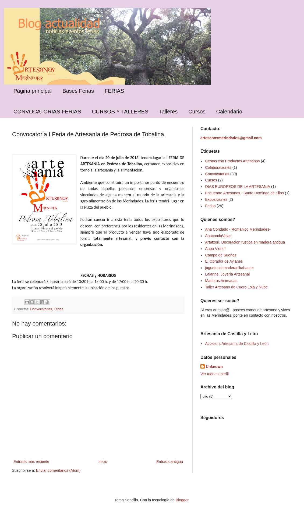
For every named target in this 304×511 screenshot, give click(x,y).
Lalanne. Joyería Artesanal (227, 274)
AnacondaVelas (218, 236)
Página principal (32, 91)
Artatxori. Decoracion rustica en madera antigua (245, 242)
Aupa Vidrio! (215, 248)
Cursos (196, 112)
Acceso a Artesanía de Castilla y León (237, 343)
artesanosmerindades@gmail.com (231, 138)
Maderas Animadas (221, 280)
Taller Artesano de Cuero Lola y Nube (236, 287)
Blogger (182, 500)
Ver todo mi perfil (214, 374)
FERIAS (114, 91)
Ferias (58, 309)
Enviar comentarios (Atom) (58, 470)
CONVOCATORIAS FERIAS (47, 112)
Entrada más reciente (31, 461)
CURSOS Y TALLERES (120, 112)
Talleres (168, 112)
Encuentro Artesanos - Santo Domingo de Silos (244, 193)
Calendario (229, 112)
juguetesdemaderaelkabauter (229, 268)
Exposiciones (216, 199)
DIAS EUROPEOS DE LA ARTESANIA (237, 186)
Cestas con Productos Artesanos (232, 161)
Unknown (214, 367)
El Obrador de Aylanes (224, 261)
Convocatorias (41, 309)
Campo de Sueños (220, 255)
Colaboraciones (218, 167)
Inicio (102, 461)
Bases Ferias (78, 91)
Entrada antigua (169, 461)
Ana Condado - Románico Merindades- (238, 229)
